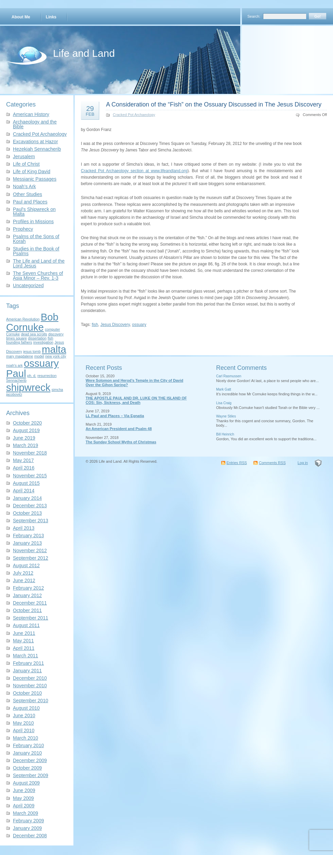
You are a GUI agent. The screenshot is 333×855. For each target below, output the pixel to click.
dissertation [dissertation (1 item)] (37, 338)
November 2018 (30, 453)
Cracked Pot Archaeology (40, 134)
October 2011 (27, 610)
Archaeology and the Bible (35, 124)
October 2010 (27, 693)
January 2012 (27, 595)
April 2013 (23, 528)
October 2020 (27, 423)
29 (90, 110)
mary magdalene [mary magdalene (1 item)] (19, 356)
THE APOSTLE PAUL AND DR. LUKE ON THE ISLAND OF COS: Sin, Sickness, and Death (136, 400)
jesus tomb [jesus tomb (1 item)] (32, 351)
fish (95, 324)
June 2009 (24, 790)
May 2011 (23, 640)
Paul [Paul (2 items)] (16, 373)
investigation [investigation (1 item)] (43, 342)
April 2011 (23, 648)
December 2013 (30, 505)
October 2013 (27, 513)
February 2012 (28, 588)
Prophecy (23, 229)
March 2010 (25, 738)
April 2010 (23, 730)
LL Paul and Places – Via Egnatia (115, 416)
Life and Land (84, 53)
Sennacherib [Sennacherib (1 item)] (16, 380)
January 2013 (27, 543)
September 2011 (30, 618)
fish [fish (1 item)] (50, 338)
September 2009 (30, 775)
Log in (303, 463)
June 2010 (24, 715)
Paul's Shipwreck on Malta (34, 212)
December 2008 (30, 835)
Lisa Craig (223, 403)
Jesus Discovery (114, 324)
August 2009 (26, 783)
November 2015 (30, 475)
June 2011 (24, 633)
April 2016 (23, 468)
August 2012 (26, 565)
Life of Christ (26, 164)
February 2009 (28, 820)
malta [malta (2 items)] (54, 349)
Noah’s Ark (24, 186)
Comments (272, 463)
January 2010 (27, 753)
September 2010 (30, 700)
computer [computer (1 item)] (52, 329)
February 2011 (28, 663)
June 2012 (24, 580)
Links (51, 17)
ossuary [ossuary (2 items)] (41, 363)
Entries (237, 463)
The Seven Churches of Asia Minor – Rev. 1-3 (38, 275)
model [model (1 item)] (39, 356)
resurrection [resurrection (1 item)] (46, 376)
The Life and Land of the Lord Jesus (39, 263)
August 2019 (26, 430)
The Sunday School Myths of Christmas (121, 442)
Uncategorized (28, 285)
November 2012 (30, 550)
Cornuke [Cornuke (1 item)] (13, 334)
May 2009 (23, 798)
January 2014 (27, 498)
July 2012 (23, 573)
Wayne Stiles (226, 416)
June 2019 (24, 438)
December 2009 (30, 760)
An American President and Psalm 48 (119, 429)
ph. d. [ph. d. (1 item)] (31, 376)
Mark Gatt (223, 389)
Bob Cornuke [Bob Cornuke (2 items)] (32, 321)
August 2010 (26, 708)
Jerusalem (24, 156)
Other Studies (27, 194)
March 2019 (25, 445)
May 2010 (23, 723)
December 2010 (30, 678)
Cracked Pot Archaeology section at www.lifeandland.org (134, 170)
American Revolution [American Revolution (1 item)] (22, 319)
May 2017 (23, 460)
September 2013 (30, 520)
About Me (21, 17)
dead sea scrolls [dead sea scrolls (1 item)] (34, 334)
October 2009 (27, 768)
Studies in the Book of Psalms (36, 251)
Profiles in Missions (33, 221)
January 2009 (27, 828)
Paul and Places (30, 201)
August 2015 (26, 483)
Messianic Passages (34, 179)
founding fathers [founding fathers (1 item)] (19, 342)
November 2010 (30, 685)
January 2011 (27, 670)
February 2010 (28, 745)
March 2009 (25, 813)
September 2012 (30, 558)
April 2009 (23, 805)
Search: (253, 16)
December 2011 (30, 603)
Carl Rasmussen (228, 376)
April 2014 (23, 490)
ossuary (139, 324)
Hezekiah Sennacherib (37, 149)
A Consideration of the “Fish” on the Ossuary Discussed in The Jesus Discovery (213, 104)
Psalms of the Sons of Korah (36, 239)
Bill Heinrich (225, 434)
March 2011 (25, 655)
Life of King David (31, 171)
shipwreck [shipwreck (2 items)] (28, 387)
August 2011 (26, 625)
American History (31, 114)
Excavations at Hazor (35, 141)
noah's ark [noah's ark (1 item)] (14, 365)
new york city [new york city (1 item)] (55, 356)
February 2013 (28, 535)
